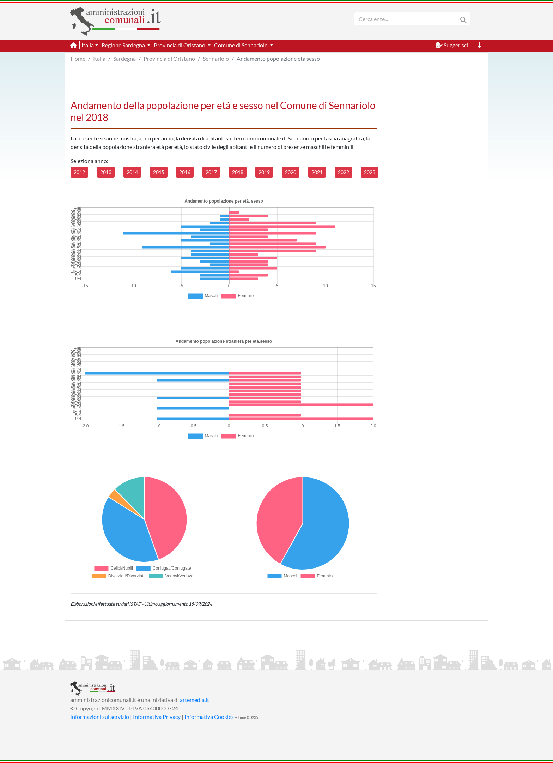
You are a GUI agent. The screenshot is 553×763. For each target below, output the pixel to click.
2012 (79, 172)
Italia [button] (87, 45)
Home (78, 58)
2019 (264, 172)
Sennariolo (216, 58)
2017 (211, 172)
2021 (317, 172)
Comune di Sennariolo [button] (241, 45)
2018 (237, 172)
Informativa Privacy (157, 716)
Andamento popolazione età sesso (278, 58)
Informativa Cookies (209, 716)
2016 (184, 172)
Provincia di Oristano (169, 58)
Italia (99, 58)
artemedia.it (194, 699)
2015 (158, 172)
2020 (290, 172)
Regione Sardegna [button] (124, 45)
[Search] (407, 18)
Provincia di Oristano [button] (180, 45)
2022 (343, 172)
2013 (105, 172)
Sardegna (124, 58)
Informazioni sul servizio (99, 716)
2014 (132, 172)
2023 (369, 172)
